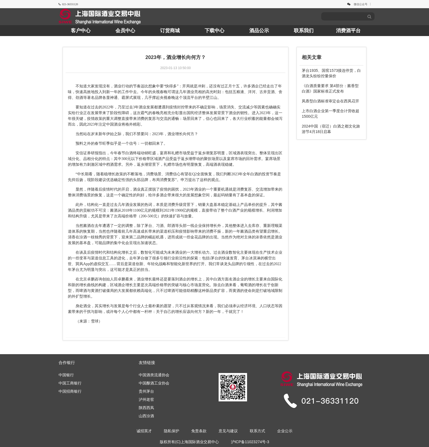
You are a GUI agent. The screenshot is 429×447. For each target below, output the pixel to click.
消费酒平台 (348, 30)
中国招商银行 (70, 391)
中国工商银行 (70, 383)
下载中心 (214, 30)
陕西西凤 (146, 407)
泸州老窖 (146, 399)
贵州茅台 (146, 391)
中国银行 (66, 375)
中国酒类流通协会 (154, 375)
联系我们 (304, 30)
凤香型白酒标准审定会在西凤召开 (330, 101)
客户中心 (81, 30)
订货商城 (170, 30)
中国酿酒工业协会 (154, 383)
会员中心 (125, 30)
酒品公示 (259, 30)
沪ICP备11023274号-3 (250, 442)
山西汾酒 (146, 416)
